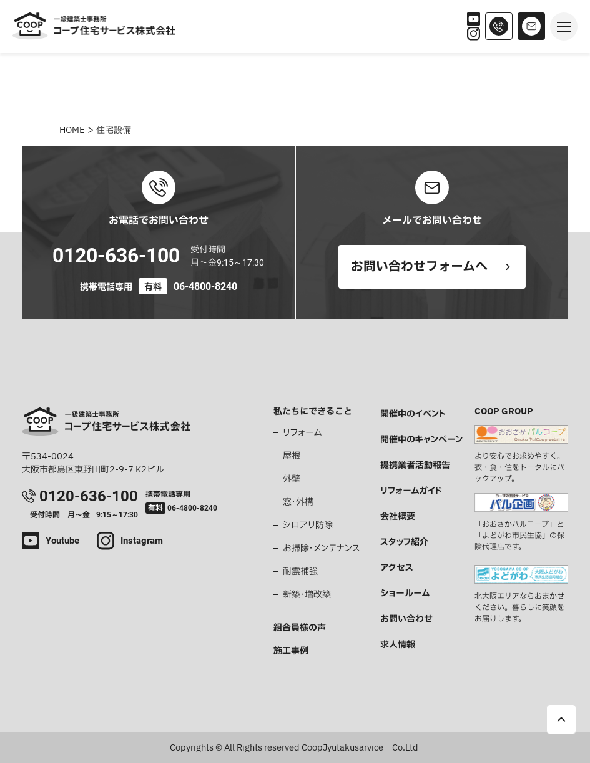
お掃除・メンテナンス (321, 548)
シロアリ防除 (308, 525)
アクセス (396, 567)
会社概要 (397, 516)
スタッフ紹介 (404, 542)
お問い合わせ (406, 619)
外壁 (291, 479)
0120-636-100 (116, 255)
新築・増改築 (307, 594)
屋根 (291, 455)
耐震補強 (300, 571)
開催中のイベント (413, 414)
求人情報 (397, 644)
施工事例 (290, 650)
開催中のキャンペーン (421, 439)
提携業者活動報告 (415, 465)
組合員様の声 (299, 627)
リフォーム (302, 432)
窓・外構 (298, 502)
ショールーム (405, 593)
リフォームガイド (411, 490)
